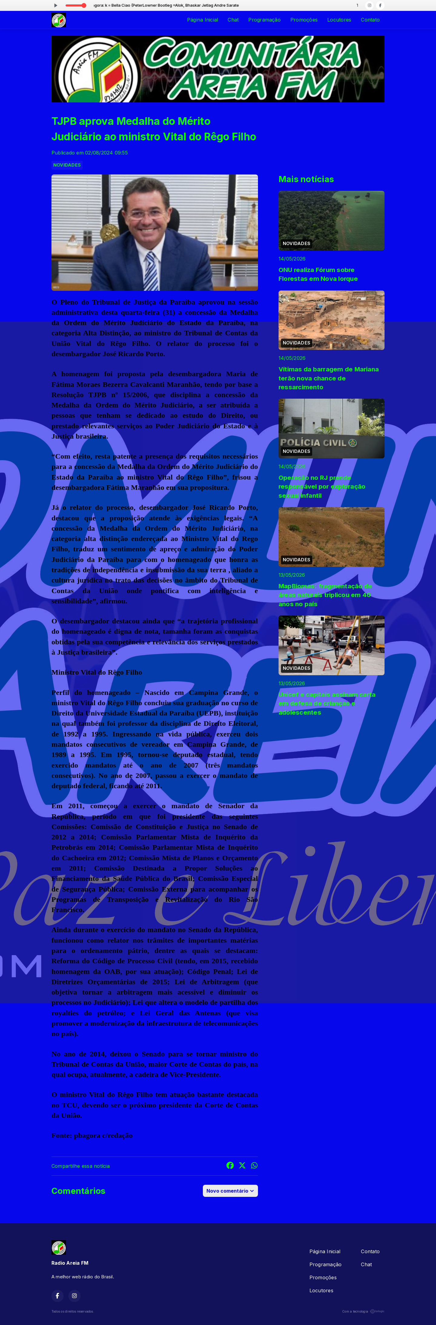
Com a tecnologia (363, 1311)
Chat (233, 20)
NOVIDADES (67, 165)
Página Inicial (202, 20)
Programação (264, 20)
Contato (370, 20)
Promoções (304, 20)
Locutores (339, 20)
